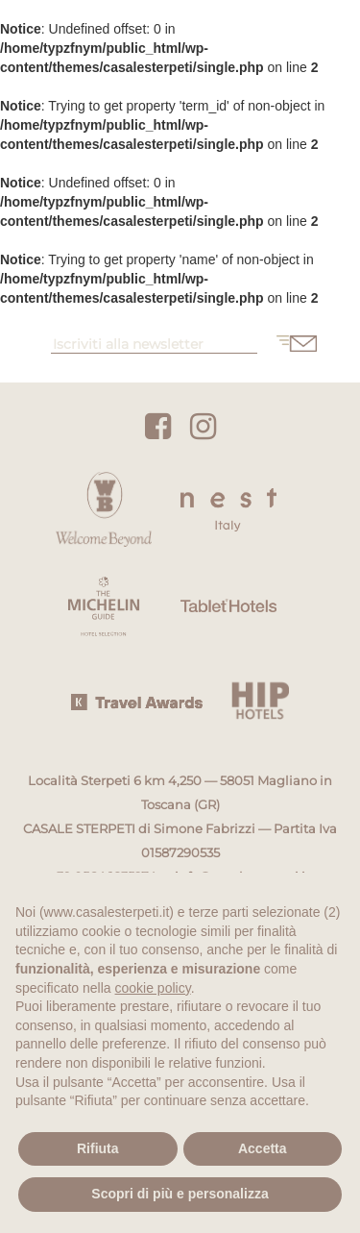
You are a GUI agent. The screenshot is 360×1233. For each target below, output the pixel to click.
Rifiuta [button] (98, 1148)
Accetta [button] (262, 1148)
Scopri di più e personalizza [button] (179, 1193)
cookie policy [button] (153, 988)
